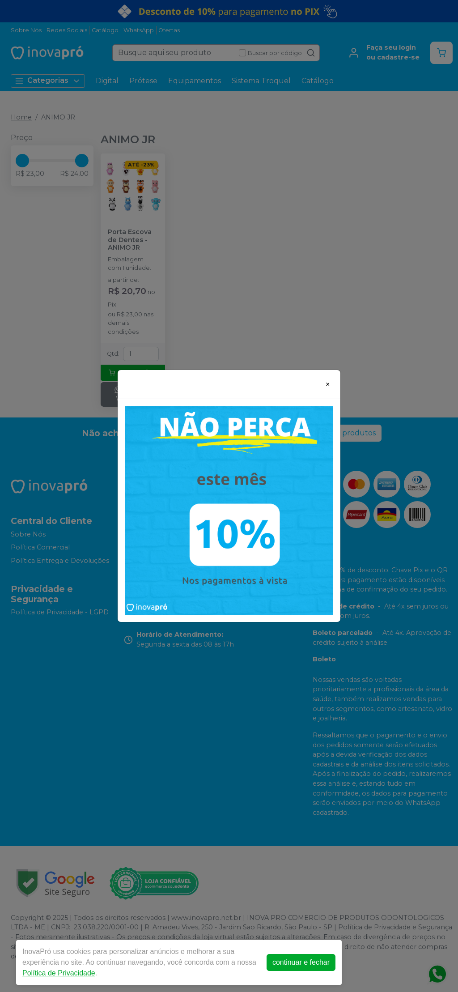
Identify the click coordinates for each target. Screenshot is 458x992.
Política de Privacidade (58, 973)
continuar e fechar (301, 962)
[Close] (327, 384)
